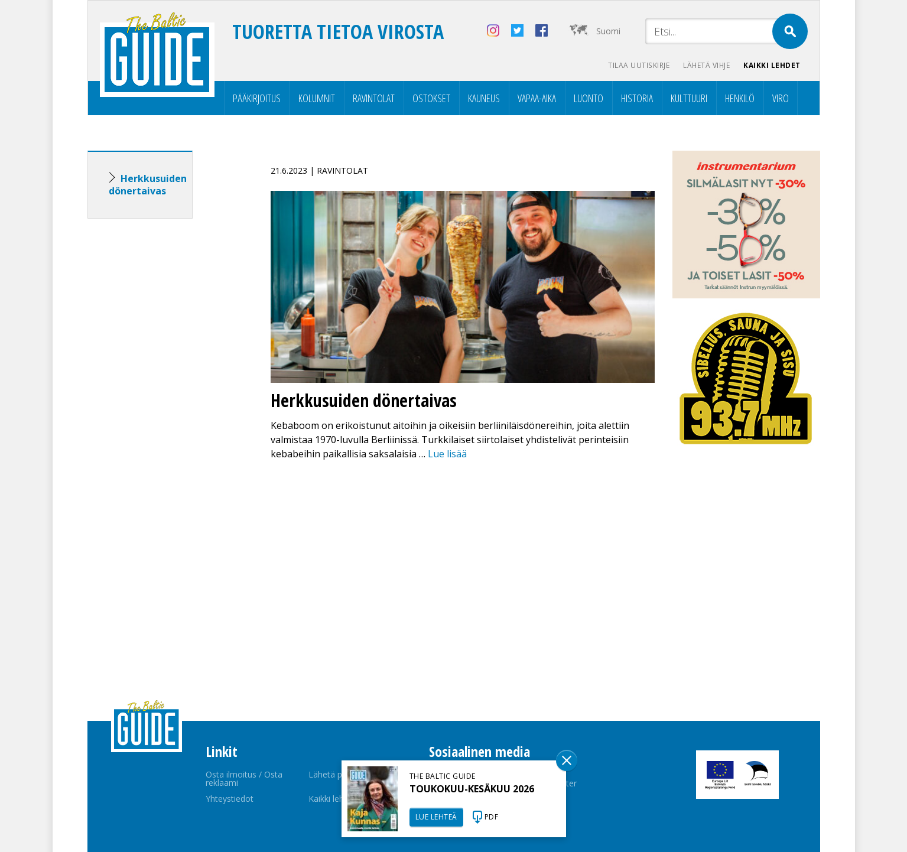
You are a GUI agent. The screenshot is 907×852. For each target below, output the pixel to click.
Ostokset (431, 98)
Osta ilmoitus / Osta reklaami (244, 778)
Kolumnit (316, 98)
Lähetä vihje (705, 65)
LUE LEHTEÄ (436, 817)
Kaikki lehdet (772, 65)
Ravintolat (374, 98)
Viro (780, 98)
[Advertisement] (161, 413)
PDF (492, 817)
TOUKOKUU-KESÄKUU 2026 (471, 788)
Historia (637, 98)
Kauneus (484, 98)
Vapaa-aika (537, 98)
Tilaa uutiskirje (636, 65)
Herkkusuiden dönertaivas (148, 184)
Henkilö (740, 98)
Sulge (566, 760)
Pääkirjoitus (257, 98)
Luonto (588, 98)
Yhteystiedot (229, 798)
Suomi (608, 31)
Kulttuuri (689, 98)
